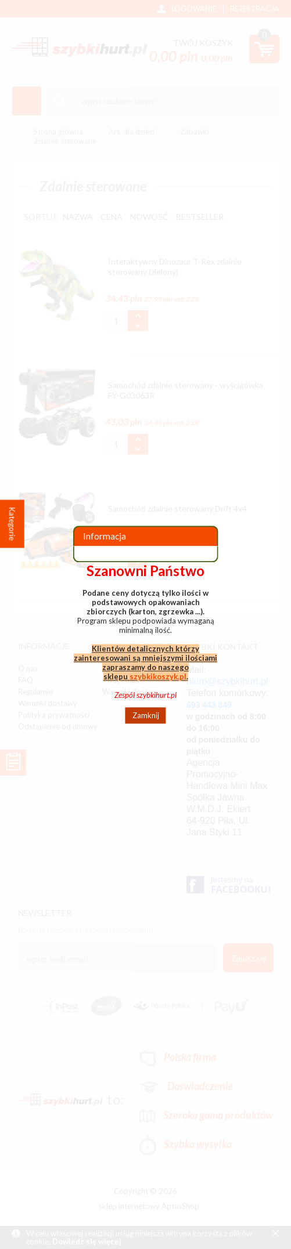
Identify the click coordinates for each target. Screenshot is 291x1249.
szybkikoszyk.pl (158, 676)
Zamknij (145, 715)
